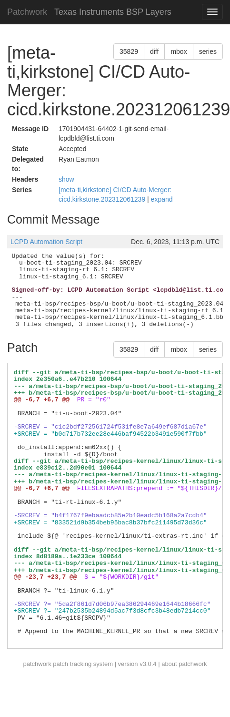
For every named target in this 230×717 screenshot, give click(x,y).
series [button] (208, 51)
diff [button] (154, 51)
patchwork (37, 663)
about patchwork (184, 663)
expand (162, 199)
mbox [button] (178, 51)
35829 (129, 51)
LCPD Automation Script (46, 242)
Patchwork (27, 12)
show (66, 179)
